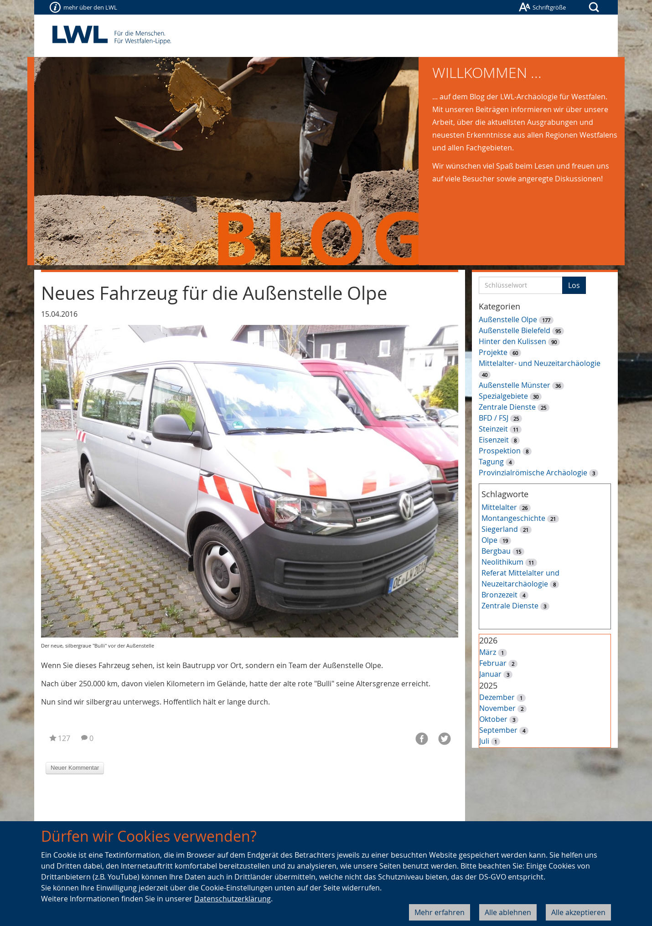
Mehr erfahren (439, 912)
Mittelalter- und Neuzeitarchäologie (539, 363)
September (498, 730)
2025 (488, 685)
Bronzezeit (499, 595)
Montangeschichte (513, 518)
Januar (490, 674)
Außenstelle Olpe (508, 319)
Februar (493, 663)
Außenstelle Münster (514, 385)
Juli (484, 741)
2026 (488, 640)
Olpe (489, 540)
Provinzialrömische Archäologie (533, 473)
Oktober (493, 719)
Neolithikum (502, 562)
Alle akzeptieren (578, 912)
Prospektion (500, 451)
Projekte (493, 352)
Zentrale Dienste (507, 407)
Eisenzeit (494, 440)
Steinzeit (493, 429)
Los (574, 285)
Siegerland (499, 529)
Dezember (497, 697)
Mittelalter (499, 507)
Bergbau (496, 551)
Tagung (491, 462)
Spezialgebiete (503, 396)
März (487, 652)
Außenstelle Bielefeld (514, 330)
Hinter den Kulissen (512, 341)
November (497, 708)
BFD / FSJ (493, 418)
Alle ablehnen (508, 912)
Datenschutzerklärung (232, 899)
